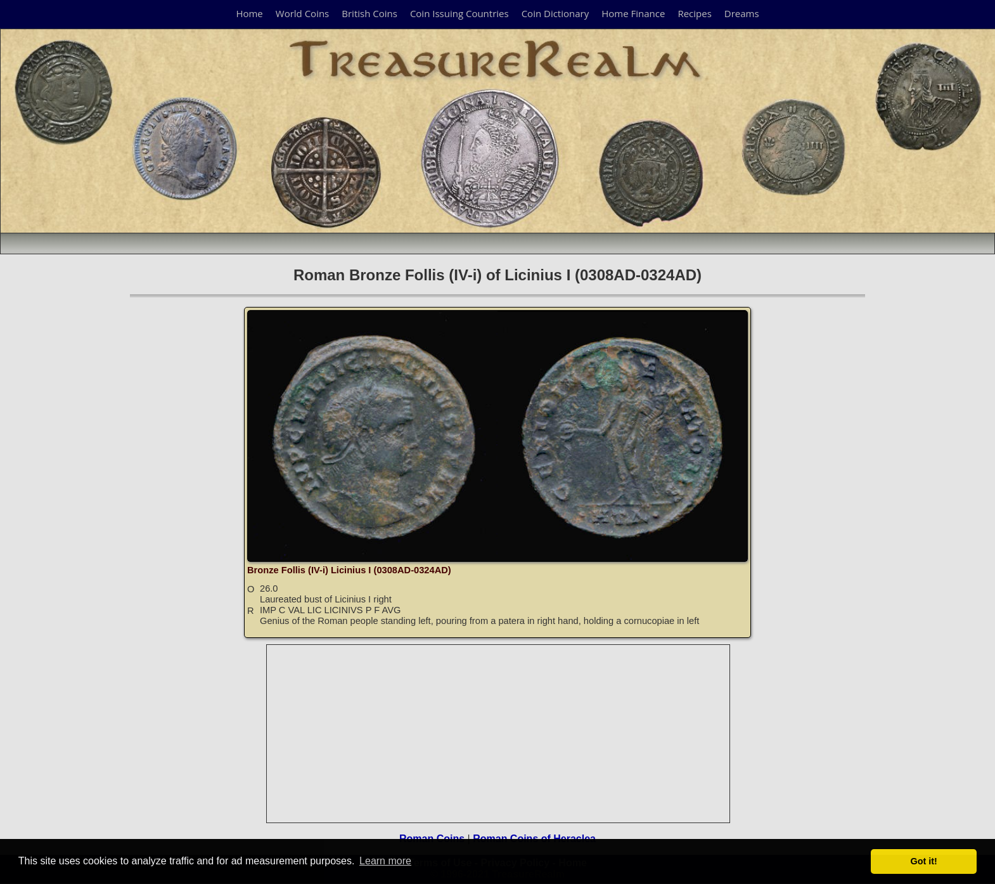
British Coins (369, 13)
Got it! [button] (924, 861)
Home (249, 13)
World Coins (302, 13)
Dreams (741, 13)
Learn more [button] (385, 860)
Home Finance (633, 13)
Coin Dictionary (555, 13)
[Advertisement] (499, 733)
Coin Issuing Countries (459, 13)
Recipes (694, 13)
